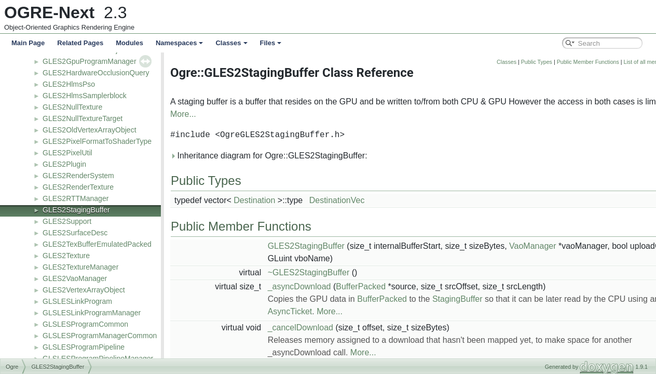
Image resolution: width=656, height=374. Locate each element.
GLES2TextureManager (80, 267)
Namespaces (179, 43)
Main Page (28, 43)
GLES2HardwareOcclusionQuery (96, 73)
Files (271, 43)
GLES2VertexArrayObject (84, 290)
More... (183, 114)
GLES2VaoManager (75, 278)
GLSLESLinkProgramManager (92, 313)
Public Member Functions (588, 62)
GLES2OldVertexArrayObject (89, 130)
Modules (129, 43)
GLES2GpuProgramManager (89, 61)
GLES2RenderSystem (78, 175)
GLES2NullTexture (72, 107)
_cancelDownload (300, 327)
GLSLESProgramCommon (85, 324)
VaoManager (532, 246)
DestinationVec (337, 200)
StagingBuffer (457, 299)
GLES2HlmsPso (69, 84)
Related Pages (80, 43)
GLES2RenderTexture (78, 187)
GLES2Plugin (64, 164)
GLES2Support (67, 221)
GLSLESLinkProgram (77, 301)
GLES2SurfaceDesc (75, 233)
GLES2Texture (66, 255)
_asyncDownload (299, 286)
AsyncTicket (290, 311)
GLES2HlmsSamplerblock (85, 95)
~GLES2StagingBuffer (309, 272)
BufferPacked (361, 286)
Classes (231, 43)
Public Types (536, 62)
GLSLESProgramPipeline (84, 347)
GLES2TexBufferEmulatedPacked (97, 244)
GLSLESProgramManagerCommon (100, 335)
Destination (254, 200)
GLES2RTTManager (75, 198)
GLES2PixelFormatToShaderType (97, 141)
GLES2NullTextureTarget (82, 118)
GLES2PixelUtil (67, 153)
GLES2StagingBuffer (76, 210)
